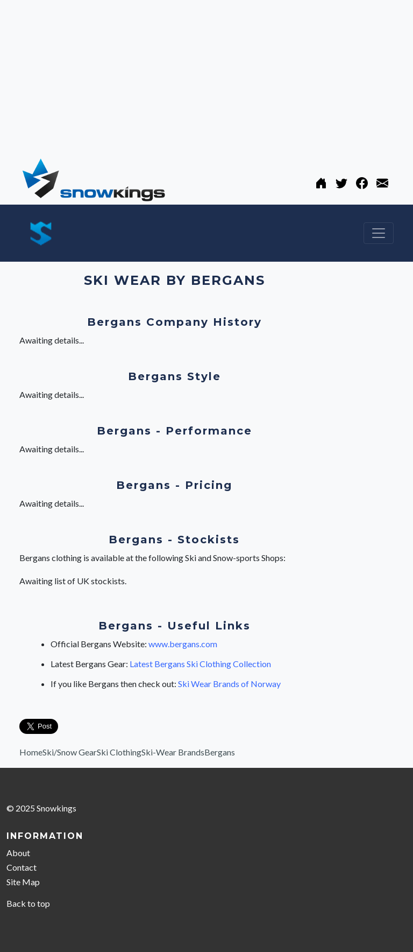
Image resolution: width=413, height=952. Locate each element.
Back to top (28, 903)
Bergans (219, 752)
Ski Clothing (119, 752)
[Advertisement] (206, 75)
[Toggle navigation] (379, 233)
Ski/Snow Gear (69, 752)
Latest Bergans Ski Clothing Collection (200, 664)
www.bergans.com (182, 644)
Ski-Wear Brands (172, 752)
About (18, 853)
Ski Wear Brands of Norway (229, 683)
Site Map (23, 882)
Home (30, 752)
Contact (21, 867)
